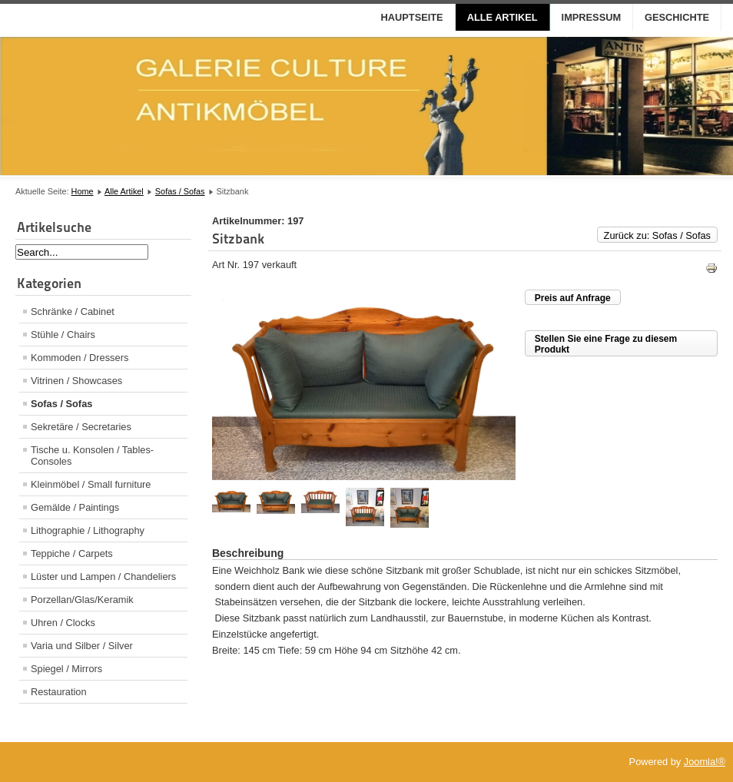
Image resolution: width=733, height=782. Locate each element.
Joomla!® (704, 761)
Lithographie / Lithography (87, 530)
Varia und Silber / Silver (82, 645)
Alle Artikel (502, 17)
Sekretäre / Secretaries (81, 426)
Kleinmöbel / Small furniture (91, 484)
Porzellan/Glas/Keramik (82, 599)
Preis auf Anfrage (573, 298)
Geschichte (677, 17)
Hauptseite (412, 17)
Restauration (59, 692)
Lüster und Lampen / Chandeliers (103, 576)
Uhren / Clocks (63, 622)
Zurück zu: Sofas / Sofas (657, 235)
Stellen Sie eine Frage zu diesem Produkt (606, 344)
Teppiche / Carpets (72, 553)
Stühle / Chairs (63, 334)
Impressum (592, 17)
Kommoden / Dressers (79, 357)
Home (82, 191)
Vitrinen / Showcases (76, 380)
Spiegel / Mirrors (66, 668)
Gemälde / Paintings (75, 507)
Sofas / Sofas (180, 191)
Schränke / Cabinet (72, 311)
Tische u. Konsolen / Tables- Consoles (92, 455)
